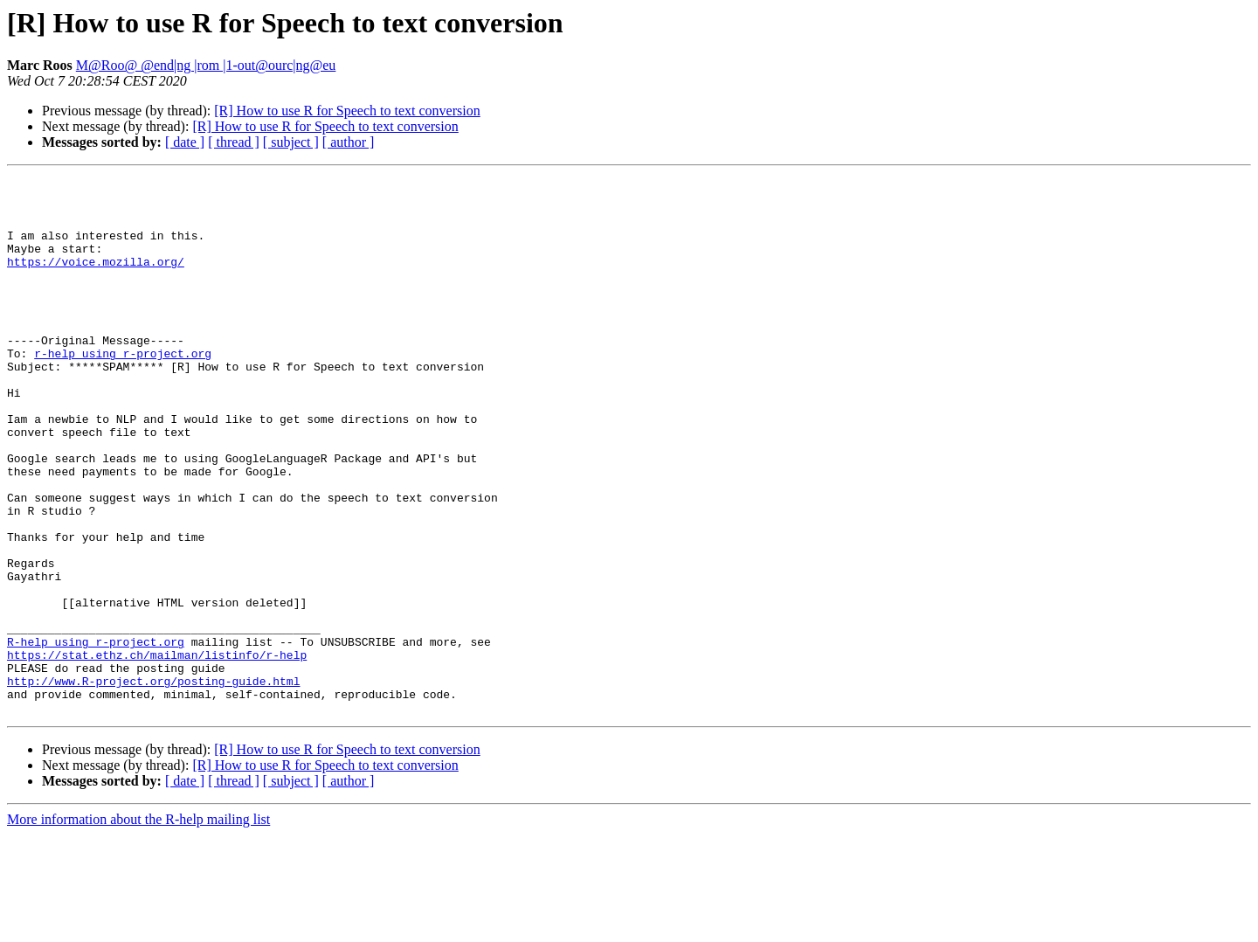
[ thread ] (233, 142)
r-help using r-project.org (122, 390)
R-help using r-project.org (95, 736)
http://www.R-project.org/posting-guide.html (153, 783)
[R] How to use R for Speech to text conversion (347, 110)
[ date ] (184, 142)
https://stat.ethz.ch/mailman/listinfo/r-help (157, 751)
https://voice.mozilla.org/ (95, 279)
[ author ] (348, 142)
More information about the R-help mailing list (138, 926)
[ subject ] (291, 142)
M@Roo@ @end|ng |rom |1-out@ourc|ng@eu (206, 65)
